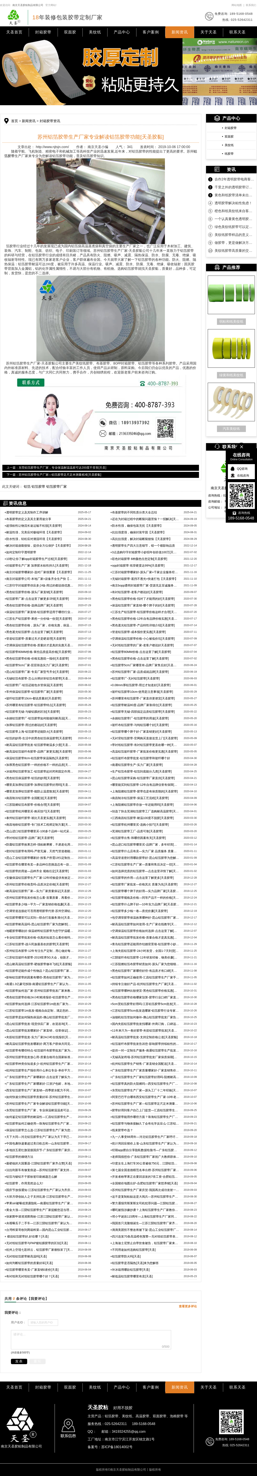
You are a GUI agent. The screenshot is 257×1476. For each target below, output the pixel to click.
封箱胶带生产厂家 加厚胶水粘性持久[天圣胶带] (36, 565)
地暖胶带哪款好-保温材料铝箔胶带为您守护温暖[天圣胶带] (39, 931)
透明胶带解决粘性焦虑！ (233, 203)
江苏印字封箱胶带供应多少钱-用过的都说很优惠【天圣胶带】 (39, 585)
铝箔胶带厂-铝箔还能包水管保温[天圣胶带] (33, 685)
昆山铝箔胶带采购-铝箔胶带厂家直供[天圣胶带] (142, 778)
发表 (19, 1361)
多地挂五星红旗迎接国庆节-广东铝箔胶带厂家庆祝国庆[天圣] (39, 1150)
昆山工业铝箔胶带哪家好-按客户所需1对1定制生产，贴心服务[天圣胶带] (39, 858)
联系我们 (251, 5)
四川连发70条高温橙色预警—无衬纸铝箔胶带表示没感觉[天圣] (144, 1236)
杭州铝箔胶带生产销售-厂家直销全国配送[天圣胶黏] (144, 1063)
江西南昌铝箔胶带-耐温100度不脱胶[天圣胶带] (142, 818)
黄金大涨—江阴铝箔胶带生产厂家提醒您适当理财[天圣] (39, 1210)
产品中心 (122, 32)
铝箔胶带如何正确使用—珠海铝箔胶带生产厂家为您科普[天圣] (39, 1123)
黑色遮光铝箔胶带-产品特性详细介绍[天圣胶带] (142, 625)
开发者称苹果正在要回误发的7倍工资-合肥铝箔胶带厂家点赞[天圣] (144, 1176)
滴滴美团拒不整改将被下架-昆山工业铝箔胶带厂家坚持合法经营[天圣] (144, 1230)
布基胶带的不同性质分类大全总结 (133, 512)
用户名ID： (18, 1322)
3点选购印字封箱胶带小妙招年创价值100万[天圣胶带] (144, 552)
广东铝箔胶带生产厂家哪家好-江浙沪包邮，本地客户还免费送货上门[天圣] (39, 1083)
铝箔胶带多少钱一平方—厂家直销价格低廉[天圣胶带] (39, 904)
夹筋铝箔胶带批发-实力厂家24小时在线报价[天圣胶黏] (39, 1037)
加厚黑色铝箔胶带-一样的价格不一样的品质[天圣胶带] (39, 764)
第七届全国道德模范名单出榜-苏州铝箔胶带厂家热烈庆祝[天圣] (144, 1170)
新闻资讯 (180, 32)
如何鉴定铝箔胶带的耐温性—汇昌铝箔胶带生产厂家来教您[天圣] (39, 1117)
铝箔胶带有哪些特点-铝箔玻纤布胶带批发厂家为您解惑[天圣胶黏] (39, 1050)
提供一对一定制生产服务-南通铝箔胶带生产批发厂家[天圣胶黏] (144, 1050)
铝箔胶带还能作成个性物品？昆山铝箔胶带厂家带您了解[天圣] (39, 970)
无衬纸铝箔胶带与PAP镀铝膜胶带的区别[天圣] (36, 1243)
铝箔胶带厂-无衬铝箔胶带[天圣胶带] (135, 678)
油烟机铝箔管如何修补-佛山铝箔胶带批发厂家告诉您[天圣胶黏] (144, 1017)
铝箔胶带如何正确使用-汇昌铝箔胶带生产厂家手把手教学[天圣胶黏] (144, 977)
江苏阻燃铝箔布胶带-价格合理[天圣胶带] (32, 804)
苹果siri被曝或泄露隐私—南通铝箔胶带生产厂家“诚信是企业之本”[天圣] (39, 1203)
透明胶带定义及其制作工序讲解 (26, 512)
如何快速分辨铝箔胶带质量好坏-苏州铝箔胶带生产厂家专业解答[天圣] (39, 1097)
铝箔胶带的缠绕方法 (18, 1156)
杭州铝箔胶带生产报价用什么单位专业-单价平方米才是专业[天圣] (39, 1070)
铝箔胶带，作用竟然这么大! (23, 1183)
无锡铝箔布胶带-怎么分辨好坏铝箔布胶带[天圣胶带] (39, 678)
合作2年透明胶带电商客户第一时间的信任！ (234, 179)
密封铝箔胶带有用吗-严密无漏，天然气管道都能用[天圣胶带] (39, 851)
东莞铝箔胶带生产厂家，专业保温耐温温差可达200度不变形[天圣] (39, 1110)
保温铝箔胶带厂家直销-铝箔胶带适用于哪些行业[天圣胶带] (39, 612)
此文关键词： (12, 486)
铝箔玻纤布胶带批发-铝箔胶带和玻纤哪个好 (140, 758)
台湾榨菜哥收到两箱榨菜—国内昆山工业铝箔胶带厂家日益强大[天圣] (39, 1230)
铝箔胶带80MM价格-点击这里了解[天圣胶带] (140, 652)
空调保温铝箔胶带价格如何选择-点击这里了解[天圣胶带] (144, 931)
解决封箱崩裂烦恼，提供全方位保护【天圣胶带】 (38, 545)
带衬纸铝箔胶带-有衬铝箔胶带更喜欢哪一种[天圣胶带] (144, 745)
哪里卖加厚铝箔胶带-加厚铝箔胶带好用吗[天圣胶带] (39, 784)
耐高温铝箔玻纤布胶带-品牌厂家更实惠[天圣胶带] (38, 751)
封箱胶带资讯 (49, 121)
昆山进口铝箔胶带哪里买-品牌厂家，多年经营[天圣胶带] (144, 844)
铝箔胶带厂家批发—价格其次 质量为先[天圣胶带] (144, 884)
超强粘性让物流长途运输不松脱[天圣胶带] (33, 525)
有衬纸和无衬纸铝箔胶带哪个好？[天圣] (31, 1276)
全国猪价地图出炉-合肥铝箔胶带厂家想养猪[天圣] (144, 1183)
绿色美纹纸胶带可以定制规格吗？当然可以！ (234, 227)
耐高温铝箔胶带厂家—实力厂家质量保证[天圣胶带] (39, 891)
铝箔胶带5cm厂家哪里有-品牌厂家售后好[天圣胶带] (144, 665)
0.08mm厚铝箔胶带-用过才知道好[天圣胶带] (140, 685)
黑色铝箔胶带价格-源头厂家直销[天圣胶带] (33, 592)
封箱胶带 (43, 32)
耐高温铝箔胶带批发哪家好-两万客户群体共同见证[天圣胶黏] (39, 1044)
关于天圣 (208, 32)
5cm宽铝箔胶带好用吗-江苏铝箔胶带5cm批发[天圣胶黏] (144, 1004)
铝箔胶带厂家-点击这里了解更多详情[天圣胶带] (36, 598)
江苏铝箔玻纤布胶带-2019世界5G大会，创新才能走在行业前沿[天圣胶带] (39, 957)
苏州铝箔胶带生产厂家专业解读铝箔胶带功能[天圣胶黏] (39, 1103)
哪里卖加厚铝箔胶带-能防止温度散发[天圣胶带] (36, 791)
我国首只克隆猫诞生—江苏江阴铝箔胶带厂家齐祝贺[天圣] (144, 1223)
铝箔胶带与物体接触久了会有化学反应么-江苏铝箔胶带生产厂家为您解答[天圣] (144, 1123)
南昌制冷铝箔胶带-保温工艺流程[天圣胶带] (139, 798)
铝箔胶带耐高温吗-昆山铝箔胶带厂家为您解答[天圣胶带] (39, 924)
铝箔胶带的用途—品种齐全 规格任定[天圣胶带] (36, 871)
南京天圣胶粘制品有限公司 (27, 5)
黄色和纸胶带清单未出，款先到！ (234, 195)
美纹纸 (95, 32)
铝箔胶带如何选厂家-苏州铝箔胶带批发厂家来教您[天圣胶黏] (39, 990)
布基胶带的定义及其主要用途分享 (27, 519)
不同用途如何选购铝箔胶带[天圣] (133, 1249)
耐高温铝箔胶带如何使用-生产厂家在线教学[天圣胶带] (144, 924)
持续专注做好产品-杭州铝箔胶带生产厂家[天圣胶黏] (144, 984)
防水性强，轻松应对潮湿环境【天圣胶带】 (33, 539)
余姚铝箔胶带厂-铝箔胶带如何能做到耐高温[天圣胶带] (39, 718)
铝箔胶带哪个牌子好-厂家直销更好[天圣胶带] (141, 731)
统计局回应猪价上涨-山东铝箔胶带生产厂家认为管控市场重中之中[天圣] (144, 1143)
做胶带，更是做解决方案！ (234, 242)
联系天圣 (237, 32)
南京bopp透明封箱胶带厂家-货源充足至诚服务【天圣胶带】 (144, 585)
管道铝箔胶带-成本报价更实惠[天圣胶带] (138, 632)
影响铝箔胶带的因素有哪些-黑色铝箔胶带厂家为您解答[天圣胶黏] (39, 977)
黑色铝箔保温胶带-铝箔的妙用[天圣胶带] (32, 778)
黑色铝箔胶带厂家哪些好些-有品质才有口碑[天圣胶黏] (144, 970)
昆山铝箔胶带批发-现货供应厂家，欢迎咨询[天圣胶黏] (39, 1024)
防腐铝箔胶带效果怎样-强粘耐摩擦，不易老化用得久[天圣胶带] (39, 844)
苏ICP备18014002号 (117, 1447)
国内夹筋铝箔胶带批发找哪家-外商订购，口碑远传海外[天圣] (144, 1024)
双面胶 (70, 32)
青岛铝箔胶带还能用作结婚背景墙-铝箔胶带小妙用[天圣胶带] (144, 944)
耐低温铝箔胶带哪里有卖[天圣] (131, 1276)
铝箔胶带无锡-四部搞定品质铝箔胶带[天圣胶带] (142, 711)
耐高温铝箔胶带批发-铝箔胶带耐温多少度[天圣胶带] (39, 745)
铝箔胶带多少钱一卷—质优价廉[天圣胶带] (139, 911)
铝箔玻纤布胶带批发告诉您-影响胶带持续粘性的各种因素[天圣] (144, 1044)
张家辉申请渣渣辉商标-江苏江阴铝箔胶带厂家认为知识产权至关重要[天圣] (39, 1216)
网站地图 (237, 5)
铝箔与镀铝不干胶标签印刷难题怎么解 (30, 1176)
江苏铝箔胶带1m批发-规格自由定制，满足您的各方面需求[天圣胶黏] (39, 1010)
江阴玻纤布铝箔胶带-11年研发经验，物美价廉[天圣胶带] (144, 957)
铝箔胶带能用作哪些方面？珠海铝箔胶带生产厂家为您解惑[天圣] (144, 1117)
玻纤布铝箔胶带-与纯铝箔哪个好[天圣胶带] (139, 725)
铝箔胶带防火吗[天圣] (125, 1256)
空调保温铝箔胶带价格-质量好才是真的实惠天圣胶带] (39, 645)
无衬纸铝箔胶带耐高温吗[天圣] (25, 1256)
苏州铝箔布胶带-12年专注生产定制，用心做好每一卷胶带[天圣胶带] (39, 950)
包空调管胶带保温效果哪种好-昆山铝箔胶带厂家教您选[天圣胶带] (144, 917)
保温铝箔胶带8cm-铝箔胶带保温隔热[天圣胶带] (36, 758)
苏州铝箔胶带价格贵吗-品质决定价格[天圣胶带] (36, 884)
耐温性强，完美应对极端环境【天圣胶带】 (33, 532)
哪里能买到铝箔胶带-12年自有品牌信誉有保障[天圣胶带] (144, 784)
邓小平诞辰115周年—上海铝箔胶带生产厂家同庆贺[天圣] (144, 1216)
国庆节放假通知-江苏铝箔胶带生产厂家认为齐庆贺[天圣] (39, 1190)
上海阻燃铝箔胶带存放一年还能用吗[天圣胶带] (142, 804)
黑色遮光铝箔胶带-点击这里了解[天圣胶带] (33, 632)
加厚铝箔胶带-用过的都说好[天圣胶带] (30, 725)
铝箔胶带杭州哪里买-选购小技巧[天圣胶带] (139, 824)
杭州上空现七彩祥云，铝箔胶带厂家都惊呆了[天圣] (39, 1249)
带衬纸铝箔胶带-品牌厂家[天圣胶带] (29, 838)
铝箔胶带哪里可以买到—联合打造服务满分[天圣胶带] (39, 917)
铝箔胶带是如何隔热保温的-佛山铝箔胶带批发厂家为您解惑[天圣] (39, 1017)
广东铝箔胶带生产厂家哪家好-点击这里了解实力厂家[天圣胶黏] (39, 1077)
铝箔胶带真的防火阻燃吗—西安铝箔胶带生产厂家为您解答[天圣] (144, 1083)
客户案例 (151, 32)
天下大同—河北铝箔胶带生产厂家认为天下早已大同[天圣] (39, 1136)
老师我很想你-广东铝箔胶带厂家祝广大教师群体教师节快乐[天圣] (144, 1156)
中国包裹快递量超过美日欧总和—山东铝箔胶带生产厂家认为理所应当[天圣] (39, 1143)
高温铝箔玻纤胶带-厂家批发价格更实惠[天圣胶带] (144, 751)
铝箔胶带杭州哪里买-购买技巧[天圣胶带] (32, 811)
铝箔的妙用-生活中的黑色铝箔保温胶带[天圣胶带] (38, 738)
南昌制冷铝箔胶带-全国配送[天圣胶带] (30, 798)
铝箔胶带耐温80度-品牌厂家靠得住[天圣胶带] (141, 705)
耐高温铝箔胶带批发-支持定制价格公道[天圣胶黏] (144, 1037)
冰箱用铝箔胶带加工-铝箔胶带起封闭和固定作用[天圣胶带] (39, 771)
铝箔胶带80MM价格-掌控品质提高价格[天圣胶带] (37, 652)
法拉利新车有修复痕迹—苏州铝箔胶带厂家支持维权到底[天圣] (39, 1170)
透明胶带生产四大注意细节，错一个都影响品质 (142, 545)
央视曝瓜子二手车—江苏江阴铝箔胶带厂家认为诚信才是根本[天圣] (39, 1223)
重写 (37, 1361)
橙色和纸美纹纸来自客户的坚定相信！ (234, 211)
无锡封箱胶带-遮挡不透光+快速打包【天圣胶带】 (144, 578)
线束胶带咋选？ (121, 1130)
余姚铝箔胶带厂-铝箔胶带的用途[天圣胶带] (139, 718)
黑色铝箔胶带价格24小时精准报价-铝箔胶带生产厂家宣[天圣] (39, 997)
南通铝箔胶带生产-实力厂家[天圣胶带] (136, 764)
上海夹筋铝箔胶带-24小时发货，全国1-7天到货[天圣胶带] (144, 950)
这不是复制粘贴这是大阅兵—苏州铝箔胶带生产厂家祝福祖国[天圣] (144, 1196)
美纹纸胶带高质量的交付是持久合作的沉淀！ (234, 250)
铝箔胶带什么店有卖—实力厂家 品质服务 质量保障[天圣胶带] (144, 851)
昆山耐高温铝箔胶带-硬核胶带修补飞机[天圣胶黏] (38, 964)
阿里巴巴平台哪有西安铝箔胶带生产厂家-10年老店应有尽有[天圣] (144, 1097)
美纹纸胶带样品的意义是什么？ (234, 235)
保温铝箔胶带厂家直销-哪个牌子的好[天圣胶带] (142, 605)
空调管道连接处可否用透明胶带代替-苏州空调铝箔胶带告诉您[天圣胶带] (39, 911)
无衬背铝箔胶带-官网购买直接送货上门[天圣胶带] (144, 738)
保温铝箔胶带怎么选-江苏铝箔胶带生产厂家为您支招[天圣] (39, 1130)
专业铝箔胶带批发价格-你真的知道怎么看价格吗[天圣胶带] (39, 937)
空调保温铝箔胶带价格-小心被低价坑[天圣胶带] (142, 638)
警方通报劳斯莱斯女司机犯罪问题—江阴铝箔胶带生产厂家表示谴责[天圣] (144, 1203)
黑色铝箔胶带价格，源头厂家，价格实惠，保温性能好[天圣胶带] (39, 625)
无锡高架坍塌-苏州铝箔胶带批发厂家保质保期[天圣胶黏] (144, 1057)
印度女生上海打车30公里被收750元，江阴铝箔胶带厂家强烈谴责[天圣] (144, 1163)
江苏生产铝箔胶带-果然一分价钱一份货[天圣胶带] (38, 618)
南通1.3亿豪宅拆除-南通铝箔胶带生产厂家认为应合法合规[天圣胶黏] (39, 984)
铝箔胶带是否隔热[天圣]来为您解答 (134, 1263)
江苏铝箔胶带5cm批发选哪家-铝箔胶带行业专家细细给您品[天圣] (144, 1010)
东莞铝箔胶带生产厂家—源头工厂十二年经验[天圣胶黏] (144, 1090)
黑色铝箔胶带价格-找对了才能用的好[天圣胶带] (142, 598)
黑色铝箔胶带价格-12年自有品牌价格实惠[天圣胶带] (144, 618)
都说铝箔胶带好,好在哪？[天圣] (26, 1236)
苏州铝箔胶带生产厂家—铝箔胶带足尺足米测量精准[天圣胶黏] (144, 1103)
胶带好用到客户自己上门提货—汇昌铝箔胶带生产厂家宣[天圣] (144, 1110)
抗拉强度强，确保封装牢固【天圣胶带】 (138, 532)
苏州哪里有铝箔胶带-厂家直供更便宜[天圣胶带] (142, 698)
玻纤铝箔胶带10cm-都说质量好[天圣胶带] (32, 698)
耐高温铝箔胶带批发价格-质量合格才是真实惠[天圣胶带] (144, 937)
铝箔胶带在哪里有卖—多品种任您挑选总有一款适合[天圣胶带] (39, 864)
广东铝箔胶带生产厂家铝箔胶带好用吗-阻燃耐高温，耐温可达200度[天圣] (144, 1077)
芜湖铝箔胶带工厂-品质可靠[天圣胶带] (136, 831)
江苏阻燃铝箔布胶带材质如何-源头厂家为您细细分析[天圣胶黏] (144, 964)
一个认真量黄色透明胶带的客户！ (234, 219)
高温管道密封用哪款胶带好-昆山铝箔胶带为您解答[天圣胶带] (144, 858)
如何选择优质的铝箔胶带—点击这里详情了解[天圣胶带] (144, 871)
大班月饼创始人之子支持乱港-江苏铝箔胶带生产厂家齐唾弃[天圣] (39, 1196)
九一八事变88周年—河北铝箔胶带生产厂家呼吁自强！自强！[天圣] (144, 1136)
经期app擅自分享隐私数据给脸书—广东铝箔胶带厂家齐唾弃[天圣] (144, 1150)
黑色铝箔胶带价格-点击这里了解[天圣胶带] (139, 658)
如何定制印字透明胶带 (20, 552)
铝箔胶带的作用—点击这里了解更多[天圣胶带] (142, 877)
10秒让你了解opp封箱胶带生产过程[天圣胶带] (35, 559)
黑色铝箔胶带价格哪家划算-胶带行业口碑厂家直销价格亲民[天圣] (144, 997)
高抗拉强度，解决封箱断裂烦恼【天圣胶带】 (141, 539)
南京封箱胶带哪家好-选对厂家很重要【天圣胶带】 (38, 572)
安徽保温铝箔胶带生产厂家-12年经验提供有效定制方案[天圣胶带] (39, 877)
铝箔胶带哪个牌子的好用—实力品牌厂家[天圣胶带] (144, 891)
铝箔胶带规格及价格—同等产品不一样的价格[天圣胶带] (144, 897)
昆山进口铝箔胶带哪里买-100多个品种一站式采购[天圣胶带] (39, 831)
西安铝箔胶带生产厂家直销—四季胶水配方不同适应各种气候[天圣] (39, 1090)
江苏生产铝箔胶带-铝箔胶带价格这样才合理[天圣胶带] (144, 612)
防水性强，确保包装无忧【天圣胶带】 (136, 525)
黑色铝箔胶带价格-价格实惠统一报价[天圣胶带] (36, 658)
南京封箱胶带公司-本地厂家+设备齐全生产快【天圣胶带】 (39, 578)
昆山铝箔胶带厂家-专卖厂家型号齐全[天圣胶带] (36, 672)
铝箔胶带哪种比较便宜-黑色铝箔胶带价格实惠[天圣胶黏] (144, 990)
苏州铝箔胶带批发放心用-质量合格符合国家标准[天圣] (39, 1057)
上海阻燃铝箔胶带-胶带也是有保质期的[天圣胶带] (144, 791)
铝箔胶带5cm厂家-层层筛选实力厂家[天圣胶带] (36, 665)
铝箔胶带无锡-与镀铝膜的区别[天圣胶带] (32, 711)
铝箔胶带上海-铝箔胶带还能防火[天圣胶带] (34, 731)
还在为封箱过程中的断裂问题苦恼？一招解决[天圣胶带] (144, 519)
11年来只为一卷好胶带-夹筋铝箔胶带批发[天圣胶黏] (144, 1030)
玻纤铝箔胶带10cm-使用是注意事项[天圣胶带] (141, 691)
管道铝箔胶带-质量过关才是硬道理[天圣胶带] (35, 638)
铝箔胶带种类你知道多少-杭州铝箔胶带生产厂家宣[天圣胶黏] (39, 1063)
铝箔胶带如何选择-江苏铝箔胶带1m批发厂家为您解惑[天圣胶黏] (39, 1004)
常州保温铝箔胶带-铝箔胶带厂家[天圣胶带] (33, 691)
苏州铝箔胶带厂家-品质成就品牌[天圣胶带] (139, 672)
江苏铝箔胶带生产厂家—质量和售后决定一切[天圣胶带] (144, 864)
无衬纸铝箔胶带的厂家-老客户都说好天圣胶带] (142, 645)
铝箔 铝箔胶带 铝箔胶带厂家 (45, 486)
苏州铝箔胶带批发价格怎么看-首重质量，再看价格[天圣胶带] (39, 897)
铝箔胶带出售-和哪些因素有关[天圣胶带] (138, 838)
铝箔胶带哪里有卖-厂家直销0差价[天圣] (31, 1269)
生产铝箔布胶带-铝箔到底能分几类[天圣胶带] (141, 771)
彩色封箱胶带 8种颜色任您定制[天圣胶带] (138, 559)
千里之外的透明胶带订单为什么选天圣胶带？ (234, 187)
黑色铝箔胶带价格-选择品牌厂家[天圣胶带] (33, 605)
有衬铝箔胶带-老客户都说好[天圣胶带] (136, 592)
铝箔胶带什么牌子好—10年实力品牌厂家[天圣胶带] (144, 904)
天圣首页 (14, 32)
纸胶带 (229, 153)
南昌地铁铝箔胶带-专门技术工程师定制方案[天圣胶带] (39, 824)
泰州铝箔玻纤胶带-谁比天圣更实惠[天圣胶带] (35, 818)
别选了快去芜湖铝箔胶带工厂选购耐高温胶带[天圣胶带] (144, 811)
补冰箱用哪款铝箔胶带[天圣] (130, 1269)
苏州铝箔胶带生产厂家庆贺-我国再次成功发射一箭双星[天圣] (144, 1190)
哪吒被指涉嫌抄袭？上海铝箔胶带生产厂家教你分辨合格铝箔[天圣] (144, 1210)
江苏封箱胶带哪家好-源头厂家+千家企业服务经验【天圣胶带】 (144, 572)
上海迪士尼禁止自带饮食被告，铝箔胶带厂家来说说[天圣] (144, 1243)
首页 (14, 121)
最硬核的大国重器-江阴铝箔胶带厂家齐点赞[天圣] (38, 1163)
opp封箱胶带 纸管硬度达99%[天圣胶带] (137, 565)
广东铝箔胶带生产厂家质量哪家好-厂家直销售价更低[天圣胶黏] (144, 1070)
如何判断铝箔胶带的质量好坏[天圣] (28, 1263)
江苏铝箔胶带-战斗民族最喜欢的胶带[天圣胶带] (36, 944)
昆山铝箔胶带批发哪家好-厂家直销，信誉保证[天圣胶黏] (39, 1030)
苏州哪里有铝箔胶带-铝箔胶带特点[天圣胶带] (35, 705)
